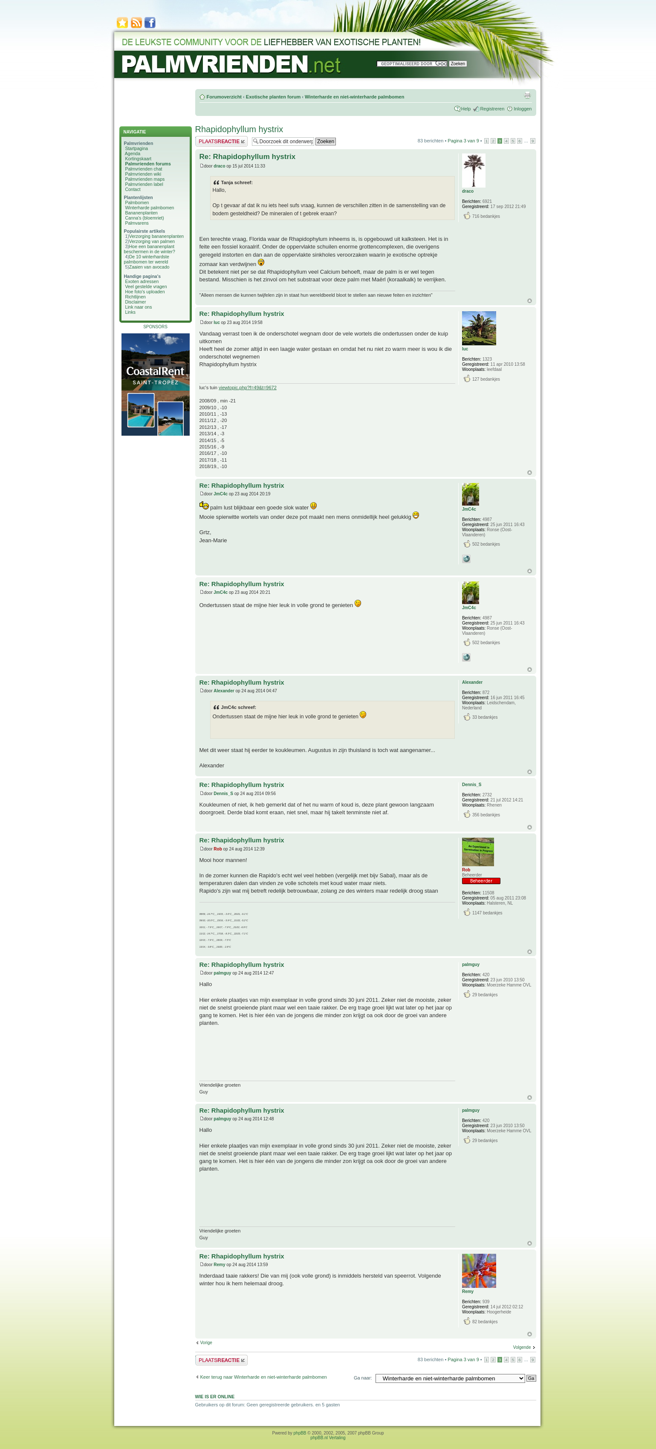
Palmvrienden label (144, 184)
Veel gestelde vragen (146, 286)
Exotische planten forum (273, 96)
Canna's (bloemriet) (144, 217)
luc (217, 322)
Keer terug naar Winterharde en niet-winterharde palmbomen (263, 1377)
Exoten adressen (142, 281)
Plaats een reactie (221, 141)
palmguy (222, 973)
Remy (219, 1264)
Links (130, 312)
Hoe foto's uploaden (145, 291)
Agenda (132, 153)
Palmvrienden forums (148, 163)
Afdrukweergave (527, 95)
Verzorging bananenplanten (156, 236)
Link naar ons (138, 306)
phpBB (300, 1433)
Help (466, 108)
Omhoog (529, 300)
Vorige (206, 1342)
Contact (132, 189)
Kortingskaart (138, 158)
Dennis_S (223, 793)
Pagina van (463, 140)
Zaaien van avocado (149, 266)
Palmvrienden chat (143, 168)
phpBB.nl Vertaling (327, 1437)
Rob (218, 849)
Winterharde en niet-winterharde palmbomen (354, 96)
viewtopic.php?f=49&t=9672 (248, 387)
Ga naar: (363, 1377)
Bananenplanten (141, 212)
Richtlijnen (135, 296)
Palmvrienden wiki (143, 173)
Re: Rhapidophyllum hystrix (247, 157)
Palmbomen (137, 202)
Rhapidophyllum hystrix (239, 129)
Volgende (522, 1347)
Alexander (224, 690)
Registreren (492, 108)
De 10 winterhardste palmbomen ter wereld (146, 259)
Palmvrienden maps (145, 179)
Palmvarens (136, 223)
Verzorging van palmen (152, 241)
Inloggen (523, 108)
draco (219, 166)
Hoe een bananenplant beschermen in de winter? (149, 249)
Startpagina (136, 148)
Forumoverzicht (224, 96)
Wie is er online (215, 1396)
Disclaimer (135, 301)
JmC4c (221, 494)
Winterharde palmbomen (149, 207)
